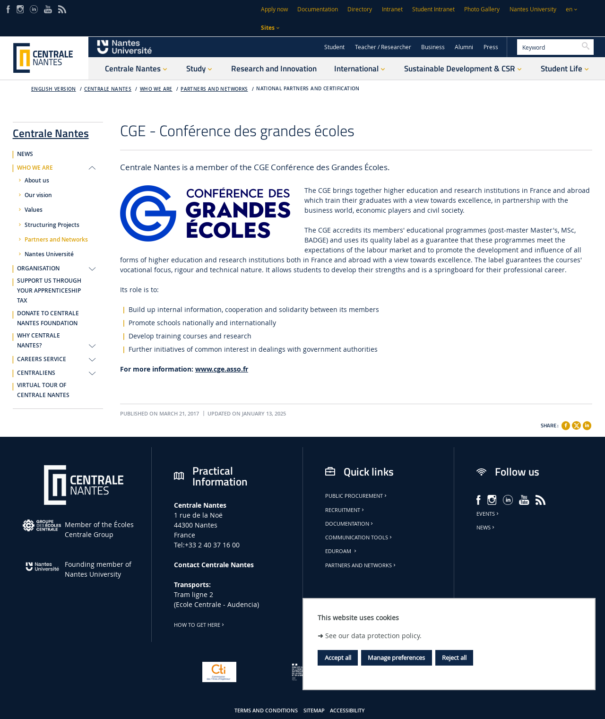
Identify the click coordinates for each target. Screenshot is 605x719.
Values (34, 210)
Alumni (464, 47)
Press (491, 47)
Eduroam (341, 551)
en (569, 9)
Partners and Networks (214, 89)
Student (334, 47)
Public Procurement (356, 496)
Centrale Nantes (107, 89)
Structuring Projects (52, 225)
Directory (359, 9)
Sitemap (314, 710)
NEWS (25, 154)
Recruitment (345, 510)
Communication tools (359, 537)
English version (53, 89)
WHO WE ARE (156, 89)
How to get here (199, 625)
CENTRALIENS (36, 373)
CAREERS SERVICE (41, 359)
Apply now (274, 9)
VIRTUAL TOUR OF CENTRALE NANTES (43, 390)
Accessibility (347, 710)
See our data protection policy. (373, 635)
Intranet (392, 9)
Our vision (38, 195)
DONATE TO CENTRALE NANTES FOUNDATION (48, 318)
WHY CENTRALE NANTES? (38, 340)
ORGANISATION (38, 268)
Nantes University (533, 9)
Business (433, 47)
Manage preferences (396, 657)
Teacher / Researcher (383, 47)
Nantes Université (49, 254)
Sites (268, 28)
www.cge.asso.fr (221, 368)
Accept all (338, 657)
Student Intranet (433, 9)
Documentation (317, 9)
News (486, 527)
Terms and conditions (266, 710)
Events (488, 514)
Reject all (454, 657)
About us (37, 180)
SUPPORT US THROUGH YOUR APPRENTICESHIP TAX (49, 290)
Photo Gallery (482, 9)
